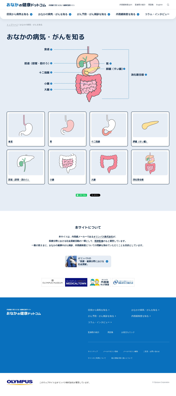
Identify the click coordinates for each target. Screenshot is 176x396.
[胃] (109, 63)
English (159, 5)
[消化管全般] (139, 75)
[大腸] (48, 89)
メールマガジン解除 (130, 351)
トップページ (12, 25)
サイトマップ (93, 351)
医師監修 (99, 241)
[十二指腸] (45, 72)
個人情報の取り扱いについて (121, 358)
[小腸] (48, 83)
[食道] (48, 49)
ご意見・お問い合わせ (151, 351)
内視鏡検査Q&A (125, 5)
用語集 (150, 5)
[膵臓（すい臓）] (115, 69)
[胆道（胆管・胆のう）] (38, 63)
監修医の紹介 (140, 5)
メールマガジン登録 (110, 351)
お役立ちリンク (128, 332)
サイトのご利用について (97, 358)
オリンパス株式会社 (103, 237)
